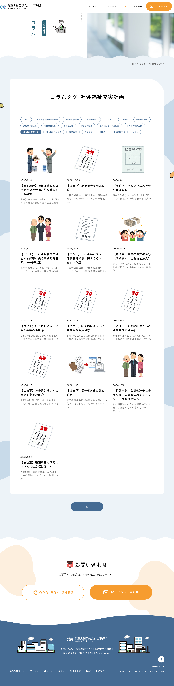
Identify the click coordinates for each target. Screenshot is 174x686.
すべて (26, 119)
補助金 (103, 132)
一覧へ (87, 507)
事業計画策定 (92, 119)
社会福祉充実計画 (30, 132)
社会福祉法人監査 (53, 132)
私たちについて (97, 6)
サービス (113, 6)
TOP (134, 63)
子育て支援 (68, 125)
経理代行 (88, 132)
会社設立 (109, 119)
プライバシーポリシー (154, 666)
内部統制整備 (142, 119)
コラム (124, 6)
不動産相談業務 (72, 119)
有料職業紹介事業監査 (109, 125)
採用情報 (100, 670)
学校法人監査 (86, 125)
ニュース (48, 670)
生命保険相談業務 (134, 125)
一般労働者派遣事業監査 (47, 119)
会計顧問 (125, 119)
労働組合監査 (50, 125)
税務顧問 (73, 132)
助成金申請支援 (30, 125)
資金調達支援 (119, 132)
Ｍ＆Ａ (135, 132)
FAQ (88, 670)
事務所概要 (137, 6)
